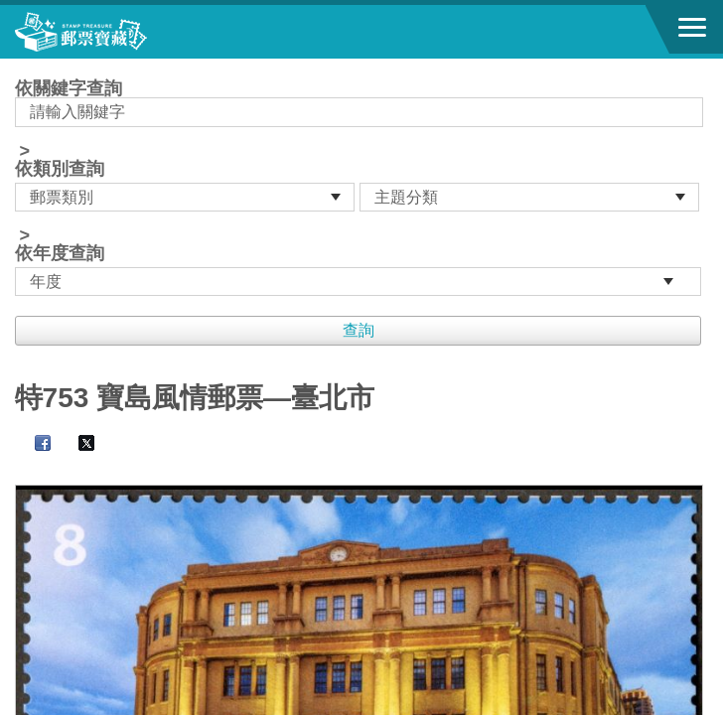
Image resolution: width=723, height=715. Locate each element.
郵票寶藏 (124, 32)
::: (21, 67)
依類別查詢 (59, 169)
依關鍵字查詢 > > (362, 187)
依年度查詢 (59, 253)
